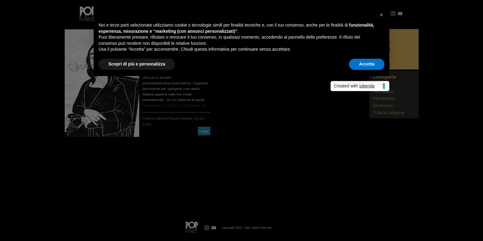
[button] (381, 15)
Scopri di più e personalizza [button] (136, 63)
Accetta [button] (367, 63)
